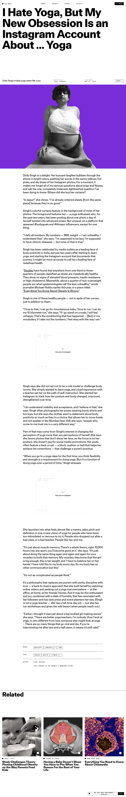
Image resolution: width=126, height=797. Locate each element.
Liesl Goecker (60, 81)
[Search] (116, 3)
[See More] (60, 655)
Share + (119, 81)
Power (43, 4)
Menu (120, 4)
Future (67, 4)
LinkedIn (48, 648)
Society (79, 4)
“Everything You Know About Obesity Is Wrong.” (51, 290)
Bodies (55, 4)
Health (45, 655)
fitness (54, 655)
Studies (28, 270)
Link (60, 648)
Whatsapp (38, 648)
